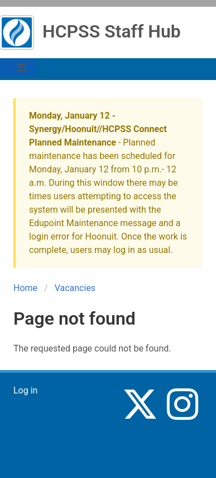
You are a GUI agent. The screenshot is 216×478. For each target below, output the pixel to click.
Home (25, 288)
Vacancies (75, 288)
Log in (25, 390)
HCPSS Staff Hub (111, 31)
